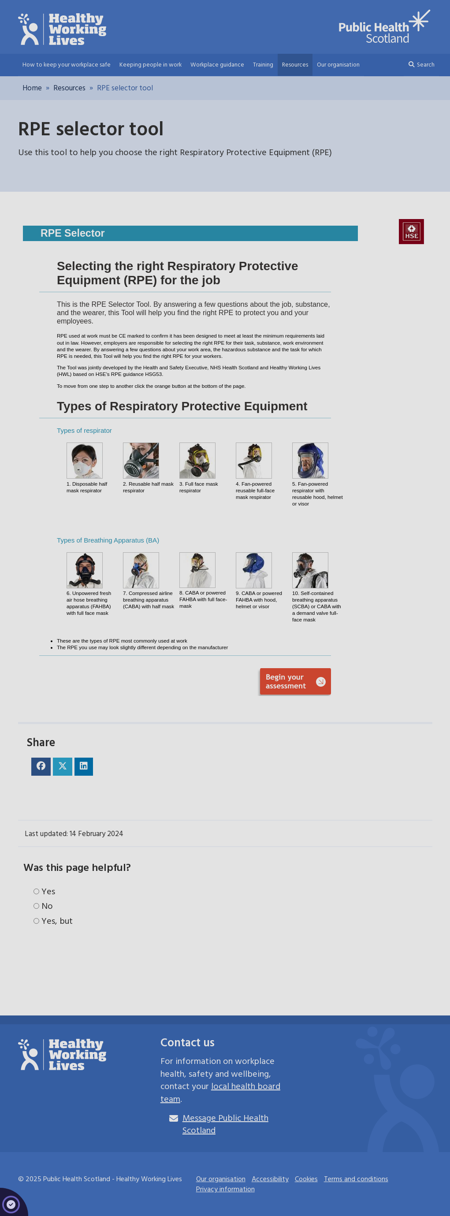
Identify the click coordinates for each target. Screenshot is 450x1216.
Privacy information (225, 1189)
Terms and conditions (356, 1179)
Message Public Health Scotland (225, 1124)
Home (32, 88)
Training (263, 65)
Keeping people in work (150, 65)
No (43, 906)
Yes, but (53, 921)
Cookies (306, 1179)
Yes (44, 891)
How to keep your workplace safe (66, 65)
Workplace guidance (217, 65)
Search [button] (421, 65)
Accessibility (270, 1179)
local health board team (220, 1092)
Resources (295, 65)
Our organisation (338, 65)
